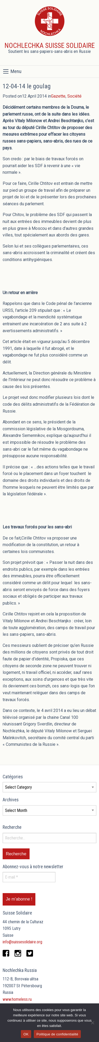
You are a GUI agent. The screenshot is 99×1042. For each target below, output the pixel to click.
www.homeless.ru (17, 999)
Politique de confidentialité (57, 1034)
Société (74, 96)
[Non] (92, 1022)
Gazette (58, 96)
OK (26, 1034)
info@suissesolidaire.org (22, 941)
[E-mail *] (29, 877)
